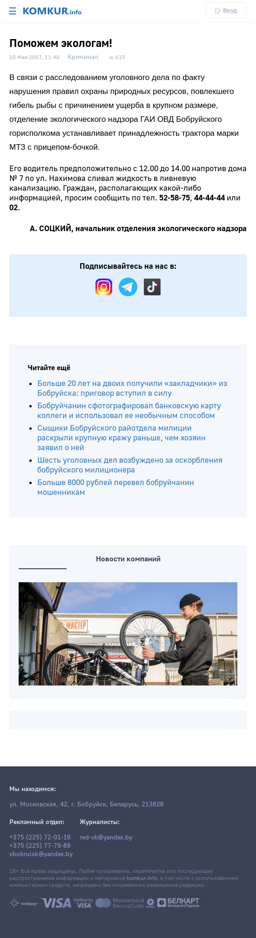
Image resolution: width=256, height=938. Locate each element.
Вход (226, 10)
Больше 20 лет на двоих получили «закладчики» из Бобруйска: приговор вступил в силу (132, 388)
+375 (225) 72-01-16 (40, 837)
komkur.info (142, 878)
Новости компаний (128, 559)
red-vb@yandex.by (106, 837)
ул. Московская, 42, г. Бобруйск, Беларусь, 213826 (86, 804)
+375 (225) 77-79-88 (40, 846)
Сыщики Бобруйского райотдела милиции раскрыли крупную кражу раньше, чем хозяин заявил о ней (121, 437)
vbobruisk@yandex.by (41, 854)
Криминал (82, 57)
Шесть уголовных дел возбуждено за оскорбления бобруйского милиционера (129, 465)
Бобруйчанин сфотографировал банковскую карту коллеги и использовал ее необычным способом (129, 410)
